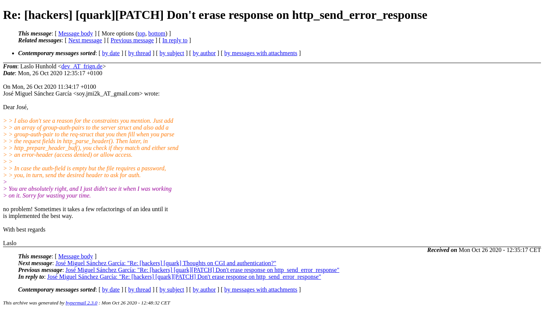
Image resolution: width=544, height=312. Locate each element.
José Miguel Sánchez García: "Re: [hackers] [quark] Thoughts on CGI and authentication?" (166, 263)
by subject (171, 53)
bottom (156, 33)
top (141, 33)
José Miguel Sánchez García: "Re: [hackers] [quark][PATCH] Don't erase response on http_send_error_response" (202, 270)
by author (204, 53)
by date (111, 53)
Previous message (132, 40)
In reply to (175, 40)
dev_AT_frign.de (81, 66)
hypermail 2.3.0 (81, 303)
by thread (139, 53)
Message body (75, 33)
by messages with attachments (260, 53)
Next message (85, 40)
